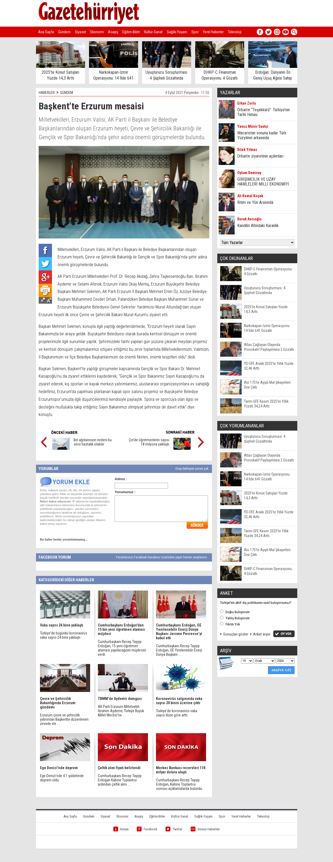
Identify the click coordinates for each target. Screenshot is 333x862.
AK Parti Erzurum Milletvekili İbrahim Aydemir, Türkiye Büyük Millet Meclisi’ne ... (121, 710)
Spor (195, 32)
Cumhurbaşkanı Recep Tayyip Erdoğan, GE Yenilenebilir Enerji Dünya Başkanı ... (179, 650)
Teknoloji (235, 32)
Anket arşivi (261, 634)
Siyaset (80, 32)
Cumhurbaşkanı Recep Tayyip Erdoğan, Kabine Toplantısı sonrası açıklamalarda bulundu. (179, 784)
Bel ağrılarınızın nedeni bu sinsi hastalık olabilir (93, 442)
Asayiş (113, 32)
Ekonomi (97, 32)
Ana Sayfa (46, 32)
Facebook (147, 829)
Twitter (174, 829)
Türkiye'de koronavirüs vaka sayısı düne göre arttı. (176, 713)
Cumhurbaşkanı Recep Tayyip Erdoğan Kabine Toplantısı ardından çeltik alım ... (120, 780)
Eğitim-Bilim (131, 32)
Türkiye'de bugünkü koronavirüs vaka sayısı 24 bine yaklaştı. (63, 635)
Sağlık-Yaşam (177, 32)
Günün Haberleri (205, 829)
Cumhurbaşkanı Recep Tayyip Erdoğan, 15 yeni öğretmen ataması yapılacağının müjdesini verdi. (122, 648)
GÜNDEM (66, 92)
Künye (121, 829)
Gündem (64, 32)
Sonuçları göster (235, 634)
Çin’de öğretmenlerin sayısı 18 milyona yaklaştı (149, 442)
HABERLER (47, 92)
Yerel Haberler (213, 32)
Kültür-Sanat (153, 32)
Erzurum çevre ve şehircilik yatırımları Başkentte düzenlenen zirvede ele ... (64, 719)
